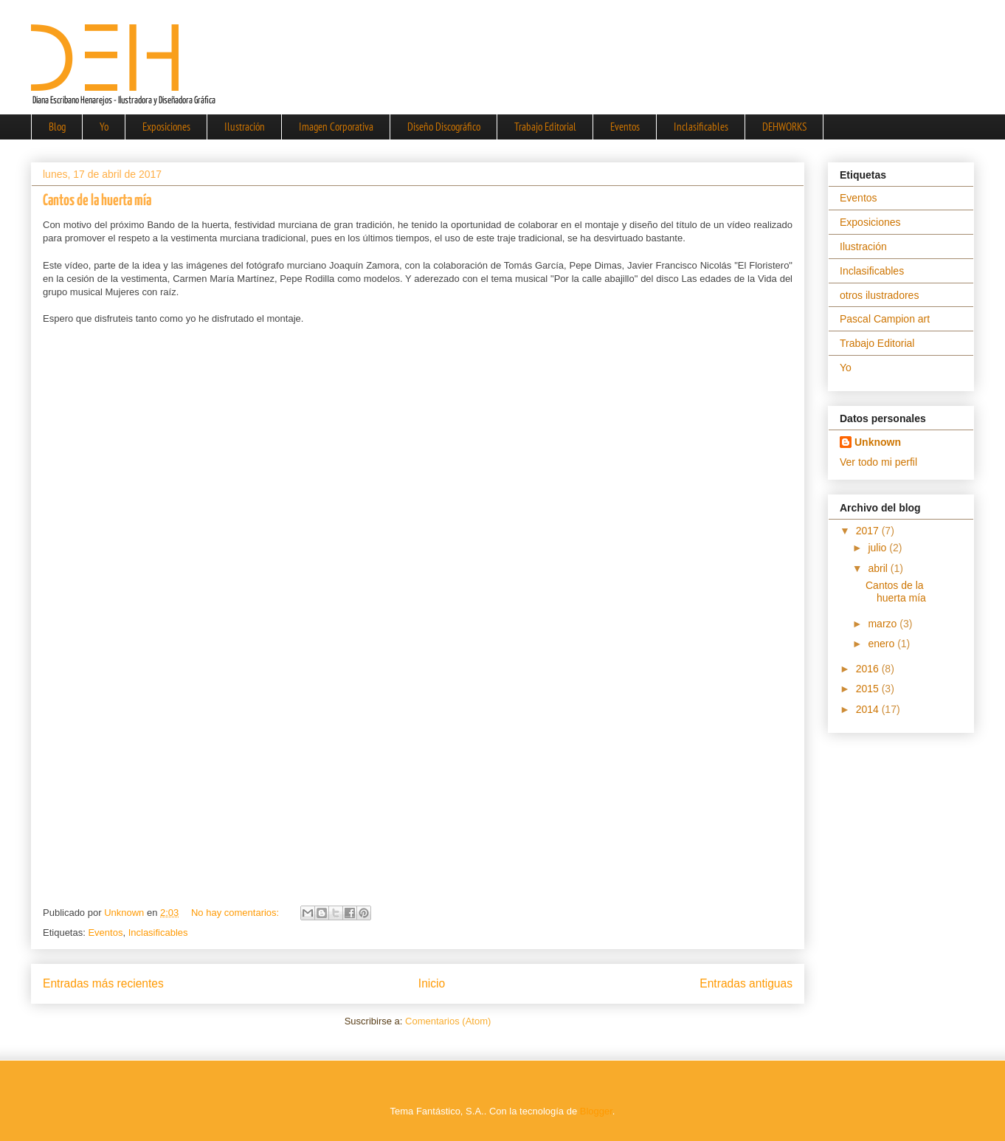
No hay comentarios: (236, 912)
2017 (869, 531)
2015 (869, 688)
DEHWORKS (784, 127)
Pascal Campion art (885, 319)
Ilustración (244, 127)
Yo (104, 127)
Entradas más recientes (103, 983)
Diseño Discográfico (443, 127)
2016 (869, 669)
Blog (57, 127)
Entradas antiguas (746, 983)
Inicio (431, 983)
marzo (883, 624)
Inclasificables (701, 127)
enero (882, 643)
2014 (869, 709)
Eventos (625, 127)
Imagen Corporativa (336, 127)
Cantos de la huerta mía (97, 200)
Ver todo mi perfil (878, 462)
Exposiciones (166, 127)
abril (879, 568)
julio (878, 548)
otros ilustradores (879, 295)
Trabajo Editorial (545, 127)
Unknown (877, 442)
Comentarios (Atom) (448, 1021)
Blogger (596, 1111)
